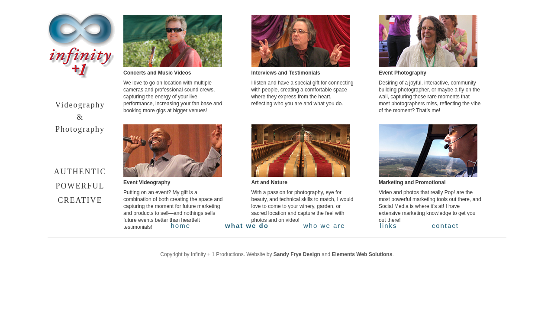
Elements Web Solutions (362, 254)
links (388, 225)
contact (445, 225)
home (181, 225)
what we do (247, 225)
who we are (324, 225)
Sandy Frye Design (297, 254)
